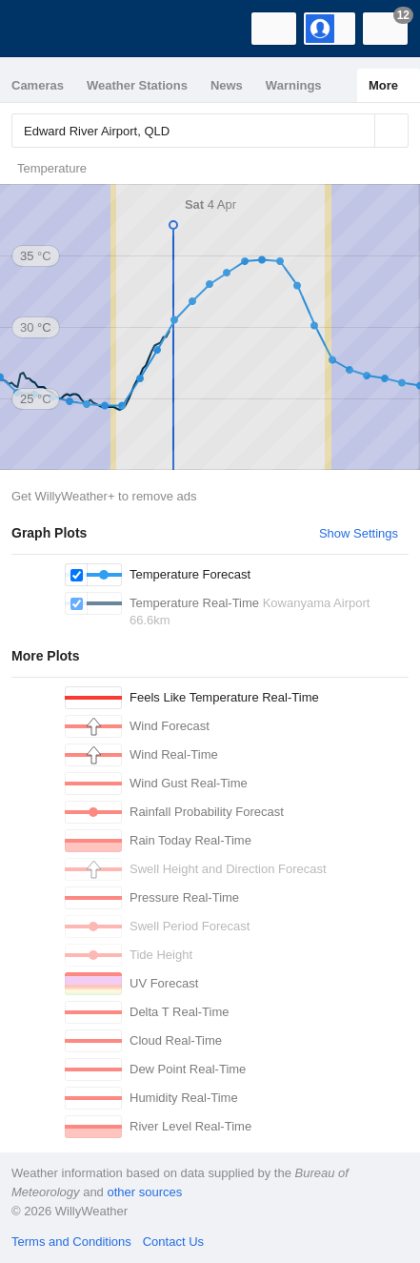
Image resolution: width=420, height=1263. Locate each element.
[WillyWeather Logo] (42, 29)
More (383, 85)
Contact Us (173, 1241)
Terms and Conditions (71, 1241)
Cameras (37, 85)
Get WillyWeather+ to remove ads (103, 496)
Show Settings (358, 533)
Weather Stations (137, 85)
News (226, 85)
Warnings (294, 85)
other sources (144, 1192)
